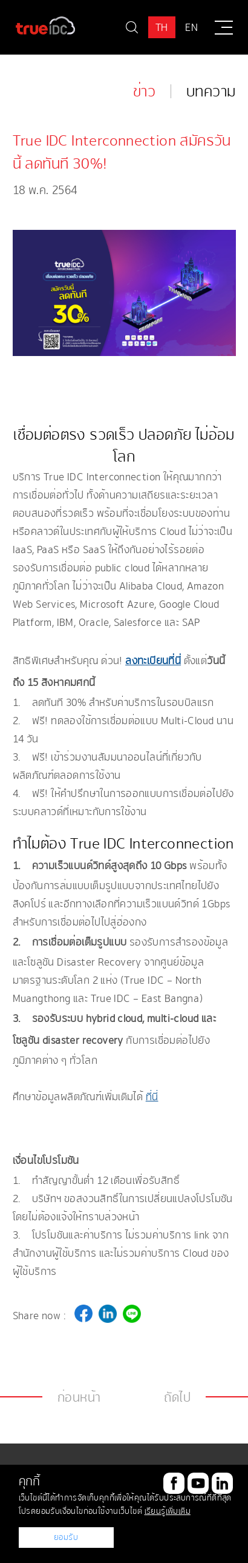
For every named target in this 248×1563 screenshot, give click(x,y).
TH (161, 27)
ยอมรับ (66, 1537)
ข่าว (144, 91)
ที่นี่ (152, 1096)
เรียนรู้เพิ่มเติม (168, 1511)
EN (191, 27)
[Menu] (224, 28)
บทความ (210, 91)
